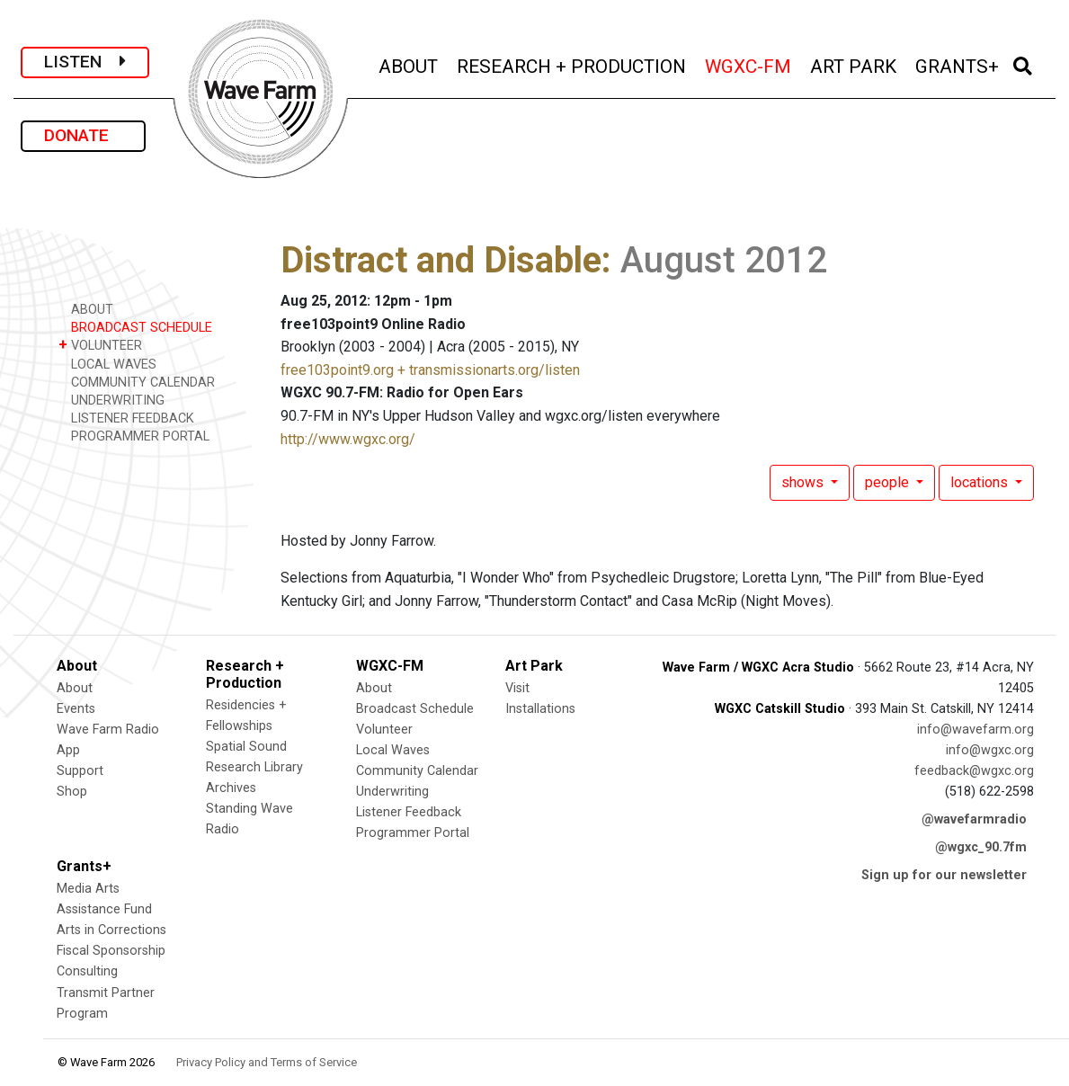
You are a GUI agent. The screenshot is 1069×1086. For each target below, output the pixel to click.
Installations (540, 709)
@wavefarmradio (974, 819)
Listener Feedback (408, 812)
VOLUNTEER (100, 344)
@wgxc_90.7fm (981, 847)
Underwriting (392, 791)
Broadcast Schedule (415, 709)
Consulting (87, 971)
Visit (517, 688)
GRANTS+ (958, 64)
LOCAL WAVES (107, 363)
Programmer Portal (412, 833)
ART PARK (855, 64)
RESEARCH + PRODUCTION (572, 64)
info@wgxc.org (990, 750)
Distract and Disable (441, 260)
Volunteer (384, 729)
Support (80, 771)
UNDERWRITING (111, 399)
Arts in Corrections (111, 930)
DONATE (83, 135)
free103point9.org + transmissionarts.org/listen (430, 369)
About (75, 688)
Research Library (254, 767)
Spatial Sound (246, 746)
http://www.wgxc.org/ (348, 439)
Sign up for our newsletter (944, 875)
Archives (231, 788)
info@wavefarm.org (975, 729)
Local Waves (393, 750)
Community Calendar (417, 771)
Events (76, 709)
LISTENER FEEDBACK (126, 417)
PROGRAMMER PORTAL (133, 435)
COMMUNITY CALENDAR (136, 381)
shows (804, 482)
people (889, 482)
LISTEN (85, 61)
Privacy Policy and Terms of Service (266, 1062)
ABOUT (409, 64)
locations (980, 482)
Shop (72, 791)
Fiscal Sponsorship (111, 950)
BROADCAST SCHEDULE (135, 326)
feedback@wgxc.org (974, 771)
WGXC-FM (749, 64)
